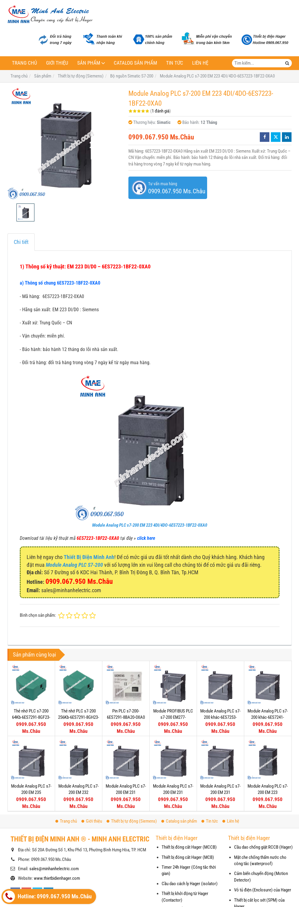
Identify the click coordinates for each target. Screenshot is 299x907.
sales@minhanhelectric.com (54, 868)
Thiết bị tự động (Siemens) (132, 821)
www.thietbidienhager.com (57, 878)
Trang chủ (24, 63)
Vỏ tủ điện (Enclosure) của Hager (262, 890)
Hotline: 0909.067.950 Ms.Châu (47, 897)
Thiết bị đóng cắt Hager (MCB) (188, 857)
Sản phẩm (88, 63)
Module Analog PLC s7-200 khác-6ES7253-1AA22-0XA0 (220, 717)
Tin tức (174, 63)
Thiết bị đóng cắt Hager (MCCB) (189, 847)
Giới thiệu (57, 63)
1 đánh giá (160, 111)
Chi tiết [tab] (21, 242)
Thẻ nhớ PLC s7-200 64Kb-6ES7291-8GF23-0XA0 (31, 717)
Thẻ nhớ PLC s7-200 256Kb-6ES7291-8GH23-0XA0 (78, 717)
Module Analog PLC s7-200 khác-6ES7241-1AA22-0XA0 (268, 717)
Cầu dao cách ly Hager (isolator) (190, 883)
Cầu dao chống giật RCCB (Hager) (263, 847)
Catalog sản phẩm (135, 63)
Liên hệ (200, 63)
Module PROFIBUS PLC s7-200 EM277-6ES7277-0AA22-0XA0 (173, 717)
